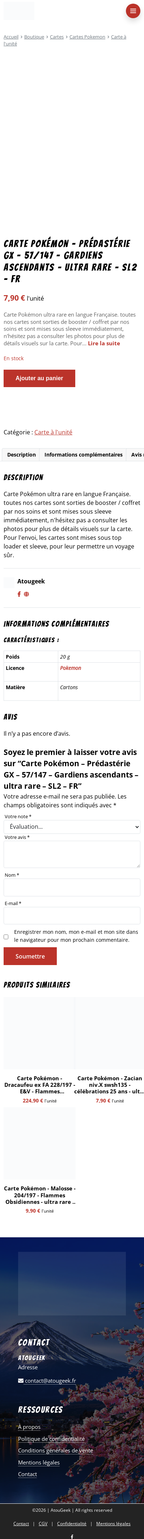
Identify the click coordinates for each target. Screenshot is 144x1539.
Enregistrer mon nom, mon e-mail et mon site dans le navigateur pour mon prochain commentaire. (76, 935)
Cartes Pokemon (87, 36)
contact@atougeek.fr (47, 1380)
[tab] (21, 454)
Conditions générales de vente (55, 1450)
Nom (12, 875)
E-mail (13, 903)
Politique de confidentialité (51, 1438)
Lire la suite (104, 343)
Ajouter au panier (39, 378)
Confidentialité (71, 1524)
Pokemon (70, 667)
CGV (43, 1524)
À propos (29, 1426)
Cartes (57, 36)
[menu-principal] (133, 11)
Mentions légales (39, 1462)
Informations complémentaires (84, 454)
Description (21, 454)
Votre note (18, 816)
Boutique (34, 36)
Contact (27, 1474)
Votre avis (17, 837)
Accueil (11, 36)
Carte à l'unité (53, 432)
